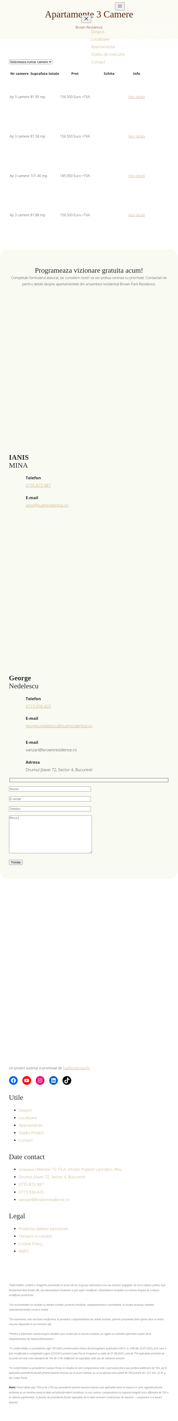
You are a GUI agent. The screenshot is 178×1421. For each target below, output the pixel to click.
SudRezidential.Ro (76, 1075)
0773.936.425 (38, 706)
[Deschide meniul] (120, 6)
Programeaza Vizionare (148, 36)
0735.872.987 (38, 485)
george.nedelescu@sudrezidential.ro (59, 726)
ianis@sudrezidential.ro (47, 505)
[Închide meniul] (86, 19)
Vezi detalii (136, 96)
